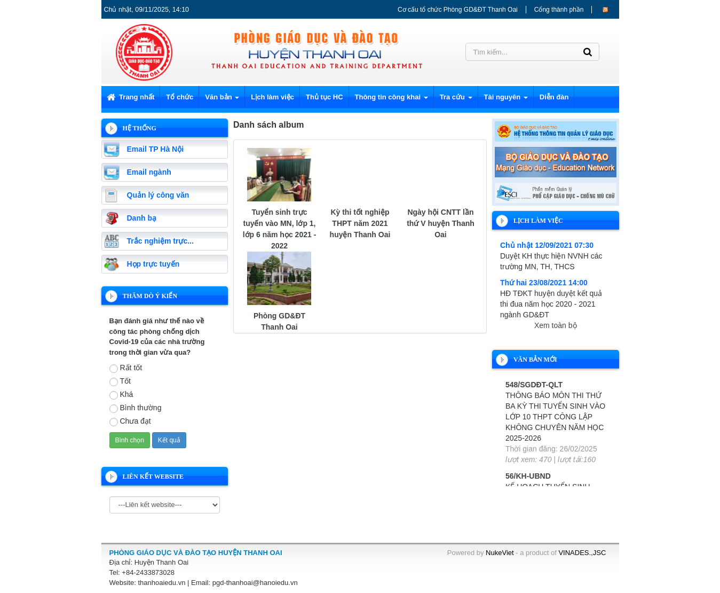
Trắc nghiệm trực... (160, 241)
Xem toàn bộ (555, 325)
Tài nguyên (506, 100)
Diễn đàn (554, 97)
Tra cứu (456, 100)
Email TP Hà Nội (155, 149)
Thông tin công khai (391, 100)
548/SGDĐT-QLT (534, 384)
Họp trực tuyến (153, 264)
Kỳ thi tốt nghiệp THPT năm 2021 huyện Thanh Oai (360, 223)
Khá (121, 395)
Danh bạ (141, 218)
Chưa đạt (130, 421)
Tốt (120, 381)
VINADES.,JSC (582, 553)
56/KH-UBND (528, 476)
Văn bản (222, 100)
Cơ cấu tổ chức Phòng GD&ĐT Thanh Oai (458, 9)
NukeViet (500, 553)
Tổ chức (179, 97)
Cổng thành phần (559, 9)
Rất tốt (126, 368)
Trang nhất (131, 97)
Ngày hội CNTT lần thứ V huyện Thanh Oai (440, 223)
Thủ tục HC (324, 97)
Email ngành (149, 172)
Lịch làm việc (272, 97)
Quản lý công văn (158, 195)
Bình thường (135, 408)
